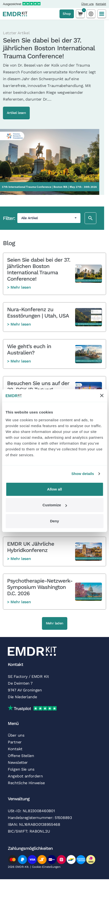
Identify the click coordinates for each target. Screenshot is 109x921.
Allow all (54, 489)
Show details (82, 474)
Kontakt (101, 4)
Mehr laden (54, 623)
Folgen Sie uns (21, 769)
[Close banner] (101, 395)
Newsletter (18, 762)
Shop (67, 14)
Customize (54, 505)
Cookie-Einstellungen (46, 867)
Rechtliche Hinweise (26, 783)
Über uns (87, 4)
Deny (54, 521)
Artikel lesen (16, 113)
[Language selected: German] (91, 14)
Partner (15, 742)
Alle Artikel (29, 218)
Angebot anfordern (25, 776)
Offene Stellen (21, 755)
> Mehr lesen (19, 287)
